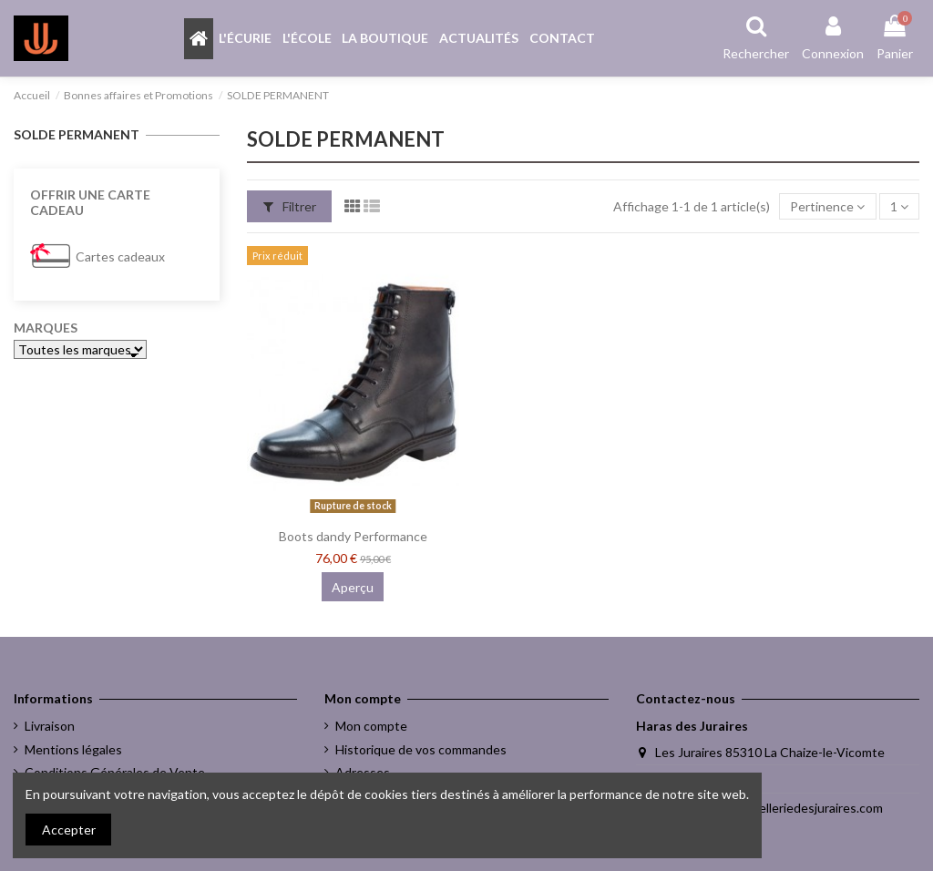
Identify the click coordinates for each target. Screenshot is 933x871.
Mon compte (371, 725)
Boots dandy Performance (353, 536)
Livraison (50, 725)
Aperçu (353, 587)
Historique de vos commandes (421, 749)
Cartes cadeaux (120, 256)
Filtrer (289, 206)
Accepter (69, 829)
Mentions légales (73, 749)
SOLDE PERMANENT (76, 134)
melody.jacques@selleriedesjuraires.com (769, 807)
